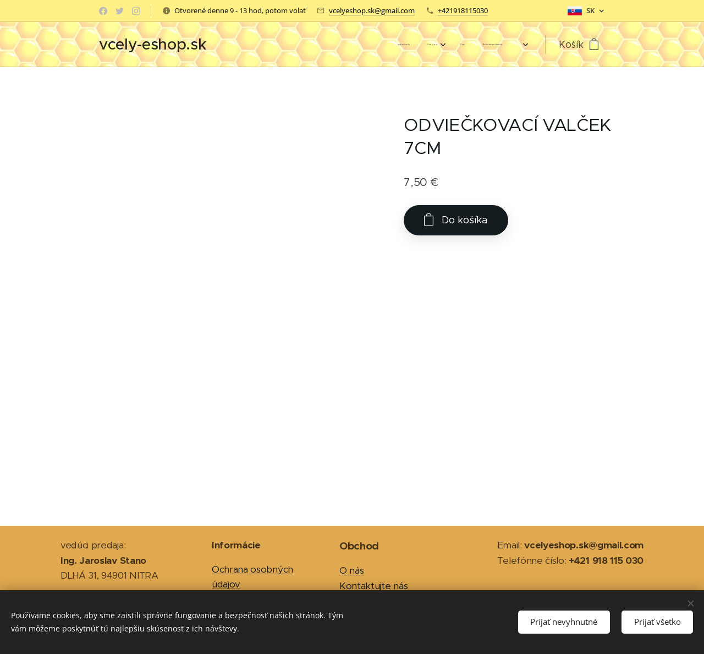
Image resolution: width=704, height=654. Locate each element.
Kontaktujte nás (373, 586)
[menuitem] (435, 44)
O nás (351, 570)
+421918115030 (463, 10)
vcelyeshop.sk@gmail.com (372, 10)
